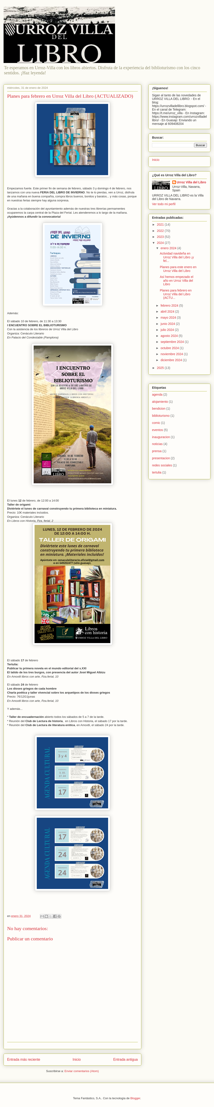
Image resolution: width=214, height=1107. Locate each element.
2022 (161, 231)
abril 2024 (167, 311)
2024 (161, 243)
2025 (161, 368)
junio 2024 (168, 324)
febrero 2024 (169, 305)
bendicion (158, 408)
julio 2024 (167, 330)
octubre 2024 (170, 348)
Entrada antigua (125, 1059)
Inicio (77, 1059)
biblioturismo (161, 415)
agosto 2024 (169, 336)
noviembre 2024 (172, 354)
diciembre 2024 (171, 360)
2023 (161, 237)
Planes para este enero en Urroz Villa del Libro (178, 269)
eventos (157, 430)
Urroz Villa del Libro (191, 182)
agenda (157, 394)
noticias (157, 444)
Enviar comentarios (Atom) (81, 1071)
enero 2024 (168, 248)
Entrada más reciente (23, 1059)
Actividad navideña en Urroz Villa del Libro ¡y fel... (177, 257)
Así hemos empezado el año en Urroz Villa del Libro (176, 280)
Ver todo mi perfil (163, 204)
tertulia (156, 472)
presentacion (161, 458)
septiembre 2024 (172, 342)
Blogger (135, 1098)
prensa (157, 451)
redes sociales (162, 465)
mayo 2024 (168, 317)
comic (156, 423)
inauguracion (161, 437)
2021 (161, 224)
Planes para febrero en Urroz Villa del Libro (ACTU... (175, 294)
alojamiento (160, 401)
